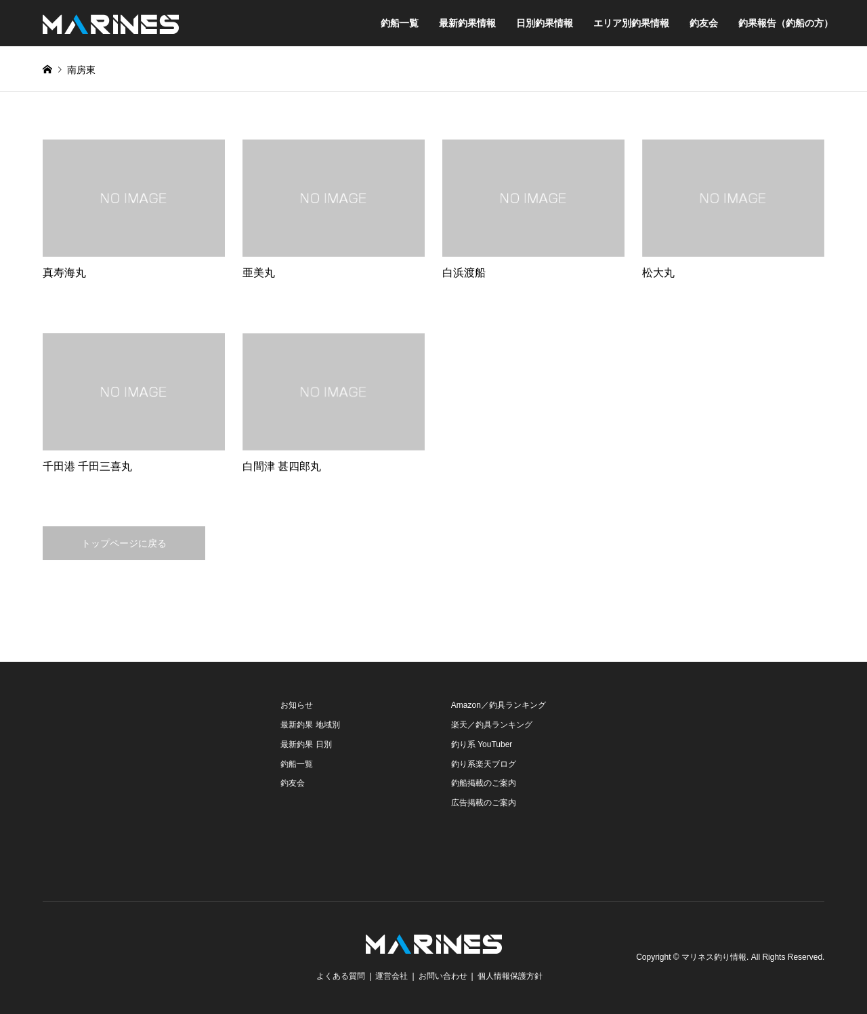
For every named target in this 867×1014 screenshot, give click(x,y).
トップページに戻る (124, 543)
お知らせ (296, 705)
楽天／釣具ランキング (491, 725)
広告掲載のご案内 (483, 802)
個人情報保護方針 (510, 976)
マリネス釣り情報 (713, 957)
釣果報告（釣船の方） (785, 23)
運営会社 (391, 976)
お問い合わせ (443, 976)
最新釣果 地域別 (309, 725)
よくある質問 (340, 976)
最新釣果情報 (467, 23)
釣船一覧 (400, 23)
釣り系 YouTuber (482, 744)
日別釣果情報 (544, 23)
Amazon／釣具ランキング (498, 705)
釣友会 (704, 23)
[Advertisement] (144, 780)
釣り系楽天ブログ (483, 764)
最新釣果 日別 (305, 744)
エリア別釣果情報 (631, 23)
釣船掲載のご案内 (483, 783)
